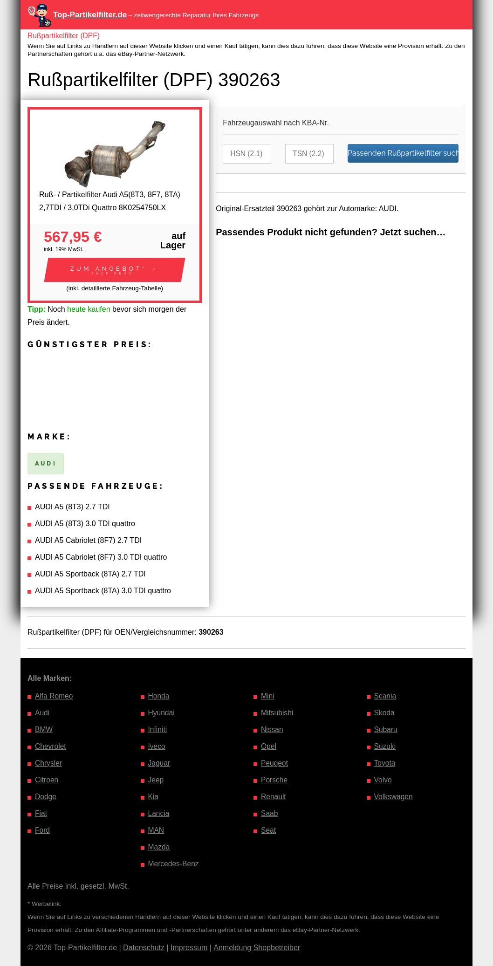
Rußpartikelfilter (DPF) (64, 36)
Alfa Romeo (54, 696)
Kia (153, 797)
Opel (269, 746)
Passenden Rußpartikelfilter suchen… (403, 153)
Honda (159, 696)
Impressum (189, 948)
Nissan (272, 729)
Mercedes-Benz (174, 864)
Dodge (46, 797)
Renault (274, 797)
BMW (44, 729)
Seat (268, 830)
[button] (114, 270)
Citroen (47, 780)
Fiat (41, 813)
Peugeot (275, 763)
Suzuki (385, 746)
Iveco (157, 746)
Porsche (274, 780)
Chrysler (49, 763)
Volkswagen (394, 797)
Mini (267, 696)
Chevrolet (51, 746)
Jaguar (159, 763)
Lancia (159, 813)
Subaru (386, 729)
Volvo (383, 780)
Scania (385, 696)
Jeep (156, 780)
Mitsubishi (277, 713)
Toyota (385, 763)
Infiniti (158, 729)
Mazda (159, 847)
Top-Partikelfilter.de (90, 14)
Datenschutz (143, 948)
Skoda (384, 713)
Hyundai (162, 713)
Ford (42, 830)
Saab (269, 813)
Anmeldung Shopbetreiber (256, 948)
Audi (42, 713)
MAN (156, 830)
